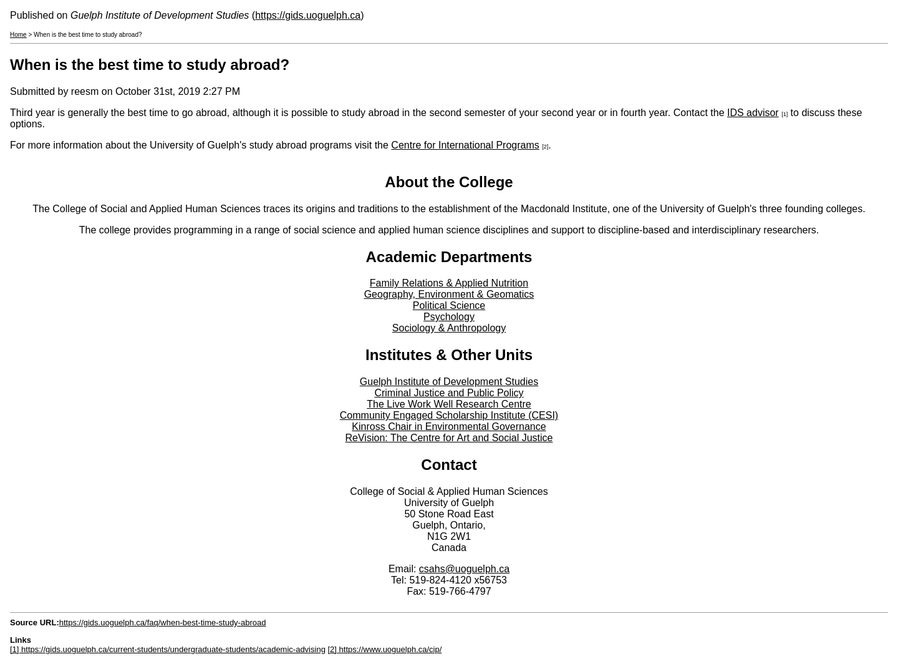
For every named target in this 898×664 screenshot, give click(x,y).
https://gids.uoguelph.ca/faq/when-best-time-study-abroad (162, 622)
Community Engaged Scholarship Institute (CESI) (449, 415)
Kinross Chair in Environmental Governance (449, 426)
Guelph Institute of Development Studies (449, 381)
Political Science (449, 305)
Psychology (449, 316)
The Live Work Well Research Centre (449, 404)
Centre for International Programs (465, 145)
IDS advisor (753, 112)
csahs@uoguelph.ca (464, 569)
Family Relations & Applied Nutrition (449, 283)
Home (18, 34)
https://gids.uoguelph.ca (307, 15)
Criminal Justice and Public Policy (448, 393)
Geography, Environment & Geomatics (449, 294)
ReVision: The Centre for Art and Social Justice (449, 437)
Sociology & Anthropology (449, 328)
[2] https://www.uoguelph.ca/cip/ (384, 649)
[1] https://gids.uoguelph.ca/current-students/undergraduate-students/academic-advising (168, 649)
